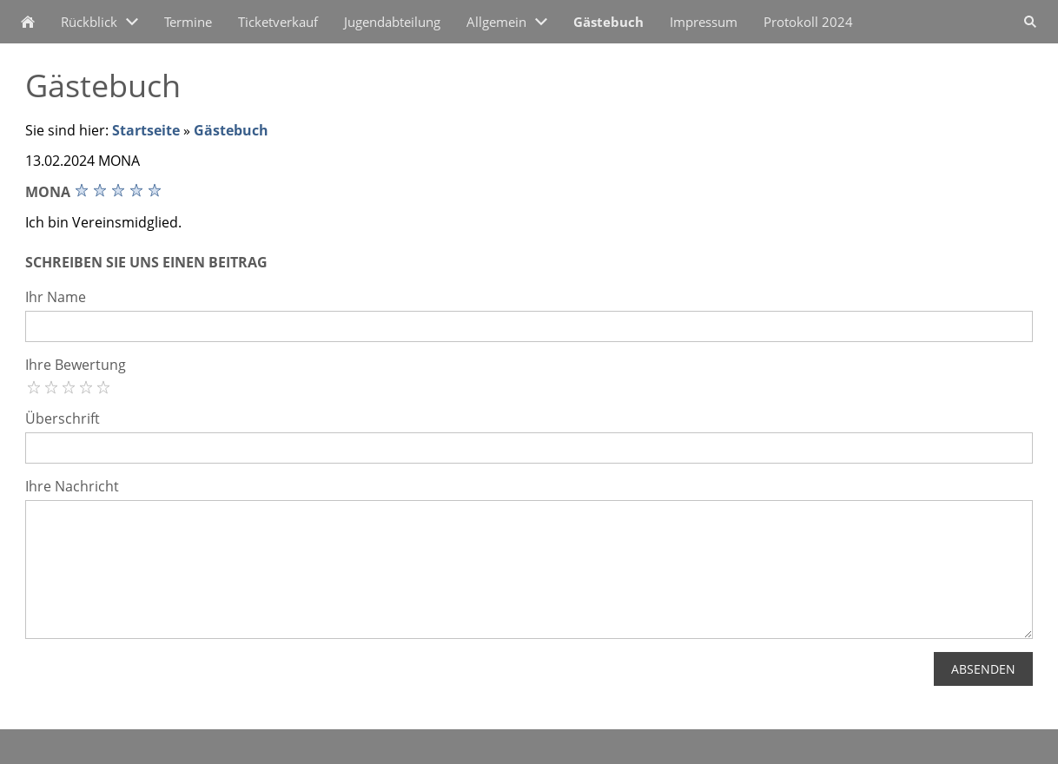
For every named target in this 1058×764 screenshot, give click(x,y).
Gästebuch (231, 130)
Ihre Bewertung (75, 364)
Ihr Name (55, 296)
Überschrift (62, 418)
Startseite (146, 130)
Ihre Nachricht (72, 486)
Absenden (983, 669)
